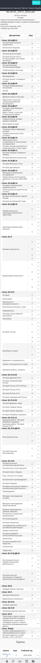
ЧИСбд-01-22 (6, 655)
